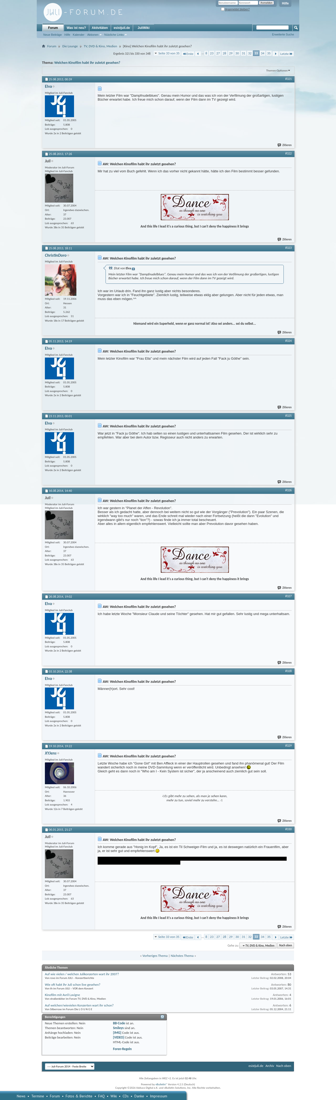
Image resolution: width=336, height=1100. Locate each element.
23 (211, 53)
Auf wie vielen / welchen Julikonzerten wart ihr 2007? (82, 974)
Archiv (269, 1066)
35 (269, 53)
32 (249, 53)
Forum (53, 28)
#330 (288, 829)
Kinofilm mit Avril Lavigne (62, 995)
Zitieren (285, 145)
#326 (288, 490)
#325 (288, 415)
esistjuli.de (122, 28)
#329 (288, 745)
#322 (288, 153)
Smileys (118, 1028)
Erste (187, 54)
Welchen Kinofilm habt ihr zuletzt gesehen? (87, 62)
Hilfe (285, 3)
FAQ (101, 1096)
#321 (288, 79)
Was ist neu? (76, 28)
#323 (288, 248)
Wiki (114, 1096)
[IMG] (117, 1033)
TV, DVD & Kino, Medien (100, 46)
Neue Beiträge (52, 34)
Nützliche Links (114, 34)
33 (256, 53)
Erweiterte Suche (283, 34)
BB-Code (119, 1023)
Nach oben (285, 945)
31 (243, 53)
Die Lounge (70, 46)
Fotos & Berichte (79, 1096)
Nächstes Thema (182, 956)
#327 (288, 596)
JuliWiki (143, 28)
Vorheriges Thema (155, 956)
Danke (139, 1096)
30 (237, 53)
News (21, 1096)
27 (218, 53)
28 (224, 53)
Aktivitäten (100, 28)
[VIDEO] (118, 1037)
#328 (288, 671)
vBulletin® (161, 1084)
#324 (288, 341)
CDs (126, 1096)
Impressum (158, 1096)
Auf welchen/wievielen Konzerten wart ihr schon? (79, 1005)
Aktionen (92, 34)
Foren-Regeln (122, 1049)
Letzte (286, 54)
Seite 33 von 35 (169, 53)
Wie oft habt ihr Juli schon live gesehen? (72, 985)
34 (262, 53)
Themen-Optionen (277, 70)
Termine (37, 1096)
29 (231, 53)
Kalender (78, 34)
